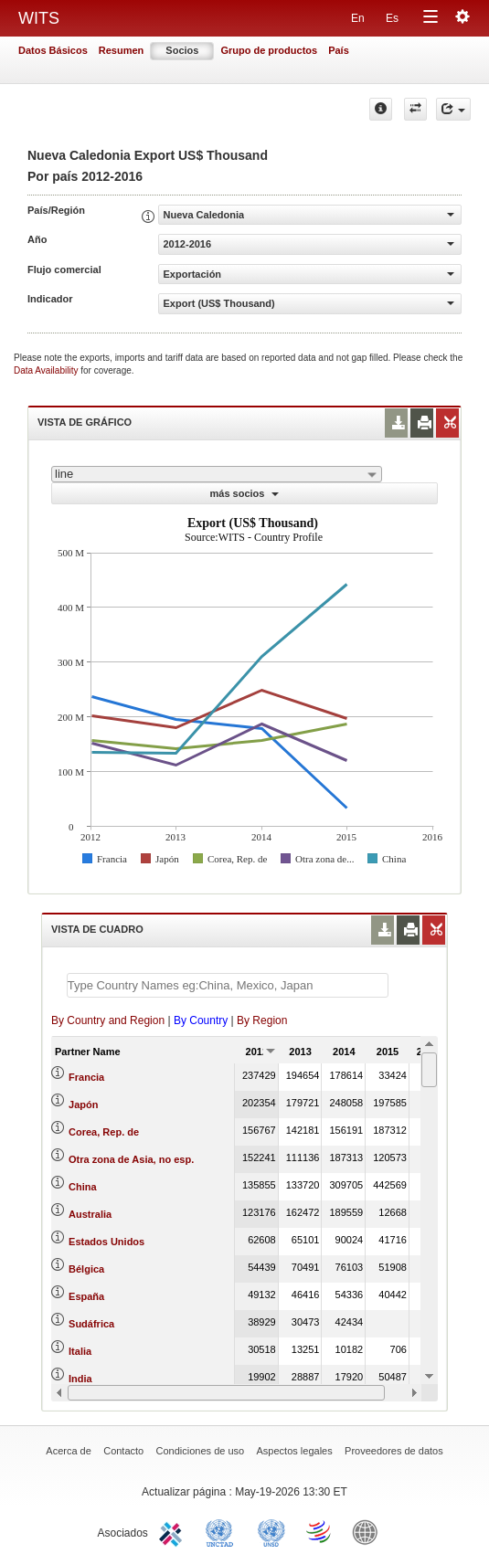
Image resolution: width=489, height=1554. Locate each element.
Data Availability (47, 370)
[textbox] (227, 985)
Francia (86, 1077)
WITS (38, 18)
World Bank (369, 1531)
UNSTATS (271, 1531)
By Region (262, 1020)
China (83, 1186)
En (358, 18)
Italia (80, 1351)
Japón (83, 1104)
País (338, 50)
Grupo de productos (268, 50)
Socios (181, 50)
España (86, 1296)
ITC (173, 1531)
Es (392, 18)
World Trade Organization (320, 1531)
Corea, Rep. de (104, 1131)
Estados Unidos (106, 1241)
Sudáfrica (91, 1323)
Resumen (121, 50)
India (80, 1378)
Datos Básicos (53, 50)
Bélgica (86, 1268)
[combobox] (216, 474)
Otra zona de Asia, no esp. (131, 1159)
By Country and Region (108, 1020)
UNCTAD (223, 1531)
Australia (90, 1214)
